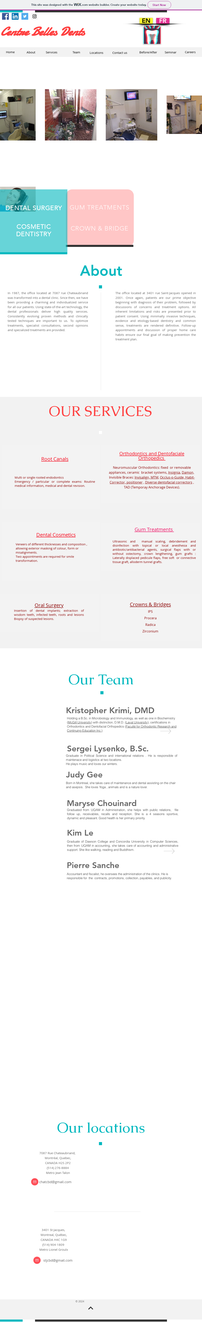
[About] (31, 52)
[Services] (51, 52)
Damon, (188, 472)
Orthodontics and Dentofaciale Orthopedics (151, 455)
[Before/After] (148, 52)
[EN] (146, 21)
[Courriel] (35, 1182)
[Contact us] (120, 52)
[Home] (10, 52)
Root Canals (54, 459)
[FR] (162, 21)
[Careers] (190, 52)
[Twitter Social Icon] (24, 16)
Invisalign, (142, 477)
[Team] (76, 52)
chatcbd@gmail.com (55, 1181)
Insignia (174, 472)
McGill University (79, 722)
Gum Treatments (154, 529)
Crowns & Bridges (150, 604)
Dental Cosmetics (56, 534)
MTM (154, 477)
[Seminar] (170, 52)
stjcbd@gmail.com (58, 1260)
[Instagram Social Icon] (34, 16)
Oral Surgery (49, 605)
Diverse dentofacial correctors (168, 482)
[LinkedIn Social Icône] (15, 16)
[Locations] (96, 52)
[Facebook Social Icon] (5, 16)
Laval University (137, 722)
